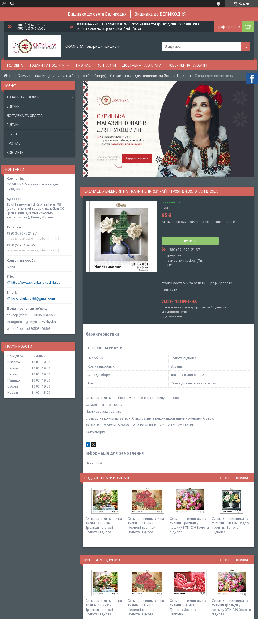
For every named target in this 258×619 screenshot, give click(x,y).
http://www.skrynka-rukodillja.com (37, 282)
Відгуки (13, 106)
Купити (190, 241)
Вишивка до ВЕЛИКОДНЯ (160, 14)
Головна (15, 65)
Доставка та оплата (141, 65)
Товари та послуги (47, 65)
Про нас (83, 65)
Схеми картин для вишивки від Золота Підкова (150, 76)
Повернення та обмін (187, 65)
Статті (12, 134)
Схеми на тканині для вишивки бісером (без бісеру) (62, 76)
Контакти (106, 65)
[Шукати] (245, 46)
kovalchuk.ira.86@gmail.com (33, 299)
